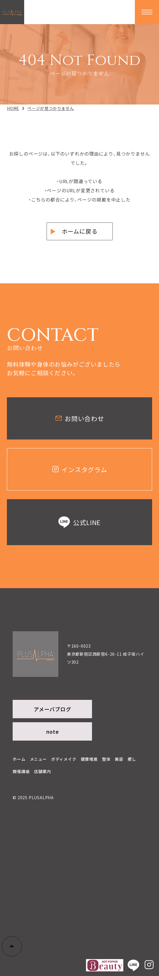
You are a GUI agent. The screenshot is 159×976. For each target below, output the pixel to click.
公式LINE (79, 522)
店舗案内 (42, 771)
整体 (106, 759)
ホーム (19, 759)
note (52, 731)
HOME (13, 108)
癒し (132, 759)
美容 (119, 759)
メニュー (38, 759)
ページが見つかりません (50, 108)
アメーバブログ (52, 709)
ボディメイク (63, 759)
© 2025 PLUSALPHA (33, 797)
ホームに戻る (79, 231)
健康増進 (89, 759)
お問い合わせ (79, 418)
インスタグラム (79, 469)
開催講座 (21, 771)
